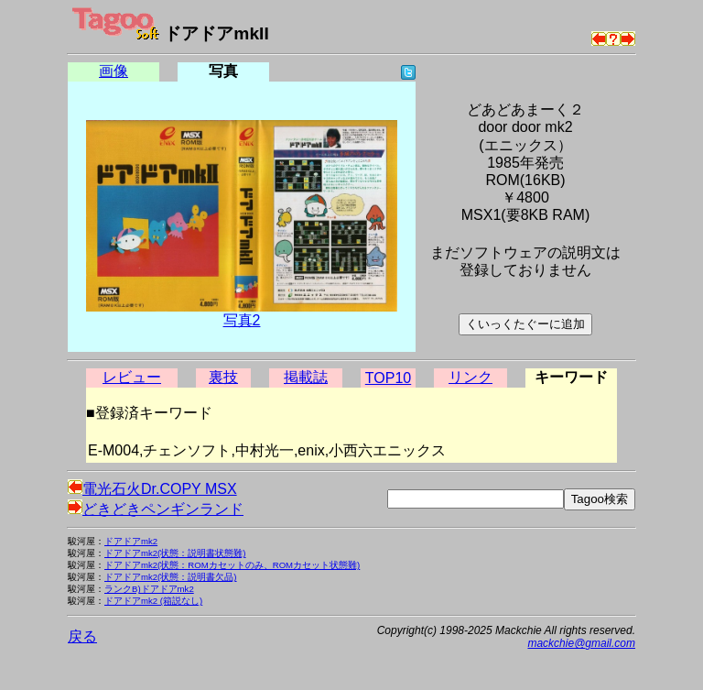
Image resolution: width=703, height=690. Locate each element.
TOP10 (388, 378)
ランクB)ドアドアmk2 (149, 589)
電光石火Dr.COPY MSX (152, 489)
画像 (113, 71)
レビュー (132, 377)
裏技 (223, 377)
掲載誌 (306, 377)
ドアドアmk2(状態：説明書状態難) (175, 553)
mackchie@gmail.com (581, 643)
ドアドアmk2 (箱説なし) (153, 601)
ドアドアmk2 (130, 541)
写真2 (242, 320)
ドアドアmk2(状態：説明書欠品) (170, 577)
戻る (82, 636)
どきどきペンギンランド (155, 509)
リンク (470, 377)
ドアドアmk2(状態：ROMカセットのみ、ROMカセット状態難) (232, 565)
